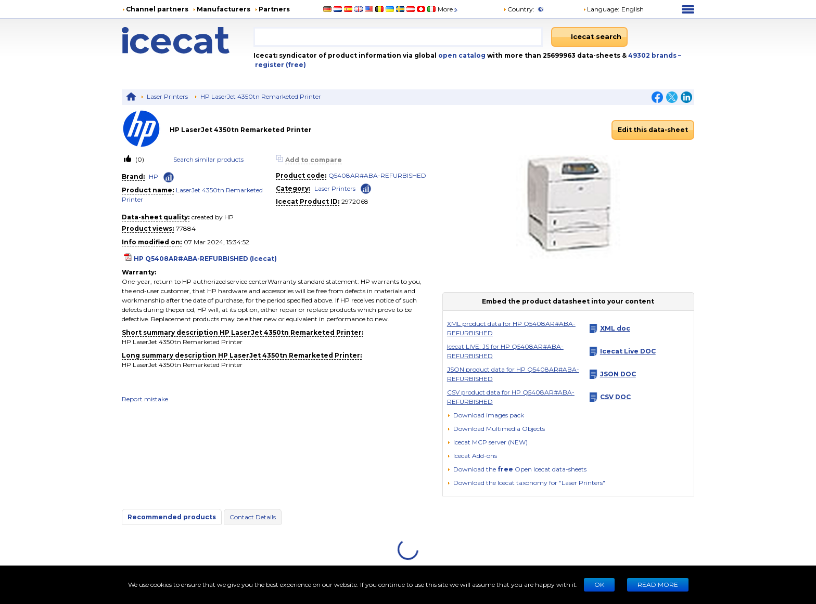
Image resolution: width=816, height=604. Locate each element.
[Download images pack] (485, 415)
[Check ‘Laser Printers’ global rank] (366, 188)
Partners (274, 9)
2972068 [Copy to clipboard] (354, 201)
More (448, 9)
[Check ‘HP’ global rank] (168, 177)
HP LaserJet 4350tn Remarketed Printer (260, 96)
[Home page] (187, 40)
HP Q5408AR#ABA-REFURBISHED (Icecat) (205, 258)
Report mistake (145, 399)
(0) (139, 159)
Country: (518, 9)
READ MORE (658, 584)
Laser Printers (167, 96)
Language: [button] (601, 9)
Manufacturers (223, 9)
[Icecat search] (589, 37)
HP (153, 176)
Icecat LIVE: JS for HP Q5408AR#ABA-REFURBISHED (505, 351)
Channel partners (157, 9)
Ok (599, 584)
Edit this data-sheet (653, 130)
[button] (496, 428)
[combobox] (398, 37)
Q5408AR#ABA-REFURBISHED (377, 175)
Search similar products (208, 159)
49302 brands (653, 55)
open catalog (461, 55)
